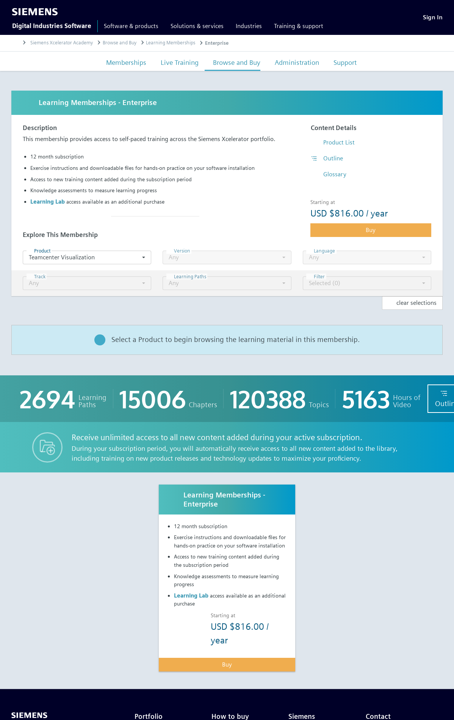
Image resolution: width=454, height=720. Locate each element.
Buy (371, 230)
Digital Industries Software (51, 26)
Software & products (131, 26)
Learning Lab (47, 201)
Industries (249, 26)
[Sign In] (433, 17)
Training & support (298, 26)
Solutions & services (197, 26)
